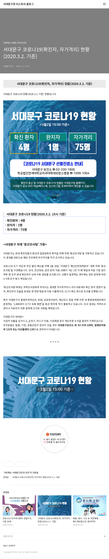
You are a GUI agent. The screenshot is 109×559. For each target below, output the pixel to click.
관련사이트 (8, 536)
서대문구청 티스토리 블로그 (18, 4)
